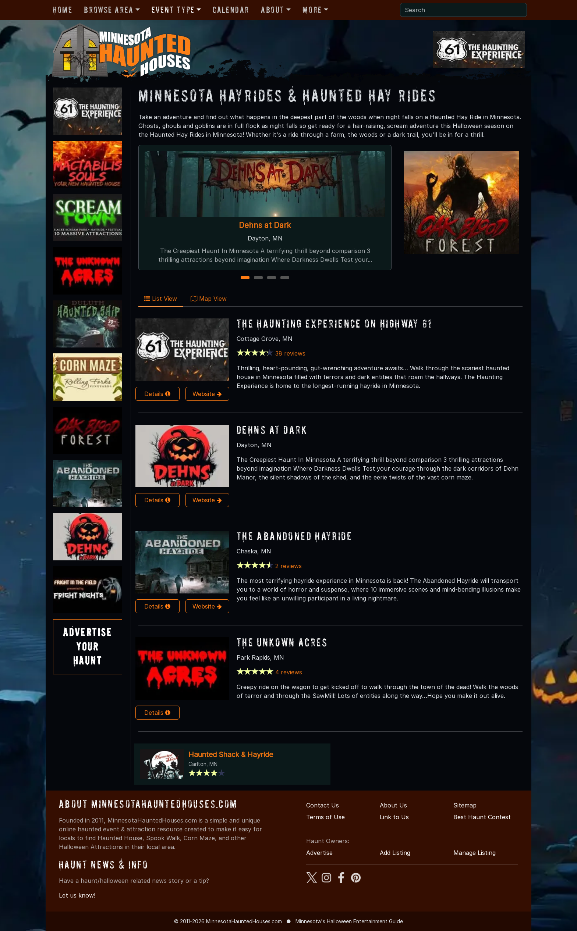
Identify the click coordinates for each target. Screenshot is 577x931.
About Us (393, 805)
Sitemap (465, 805)
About (272, 10)
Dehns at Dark (265, 225)
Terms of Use (325, 817)
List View (160, 298)
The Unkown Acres (282, 642)
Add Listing (395, 852)
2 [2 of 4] (258, 278)
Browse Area (108, 10)
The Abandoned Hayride (294, 535)
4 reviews (288, 672)
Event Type (173, 10)
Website (207, 393)
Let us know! (77, 895)
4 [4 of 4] (285, 278)
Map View (209, 298)
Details (157, 393)
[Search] (463, 10)
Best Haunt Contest (482, 817)
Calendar (231, 10)
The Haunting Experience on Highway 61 (335, 323)
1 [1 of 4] (245, 278)
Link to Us (394, 817)
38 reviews (290, 353)
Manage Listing (474, 852)
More (312, 10)
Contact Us (322, 805)
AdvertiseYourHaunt (87, 646)
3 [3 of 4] (271, 278)
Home (62, 10)
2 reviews (288, 566)
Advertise (319, 852)
